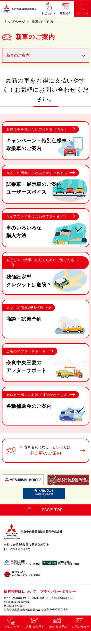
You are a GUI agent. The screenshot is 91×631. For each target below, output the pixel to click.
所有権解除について (20, 591)
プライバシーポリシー (58, 591)
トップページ (14, 21)
